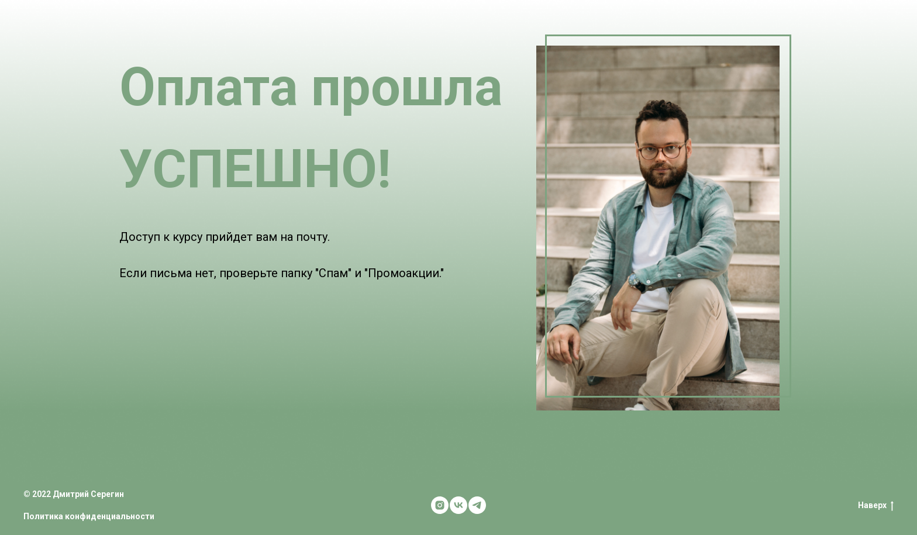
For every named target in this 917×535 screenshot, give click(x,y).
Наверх (876, 506)
